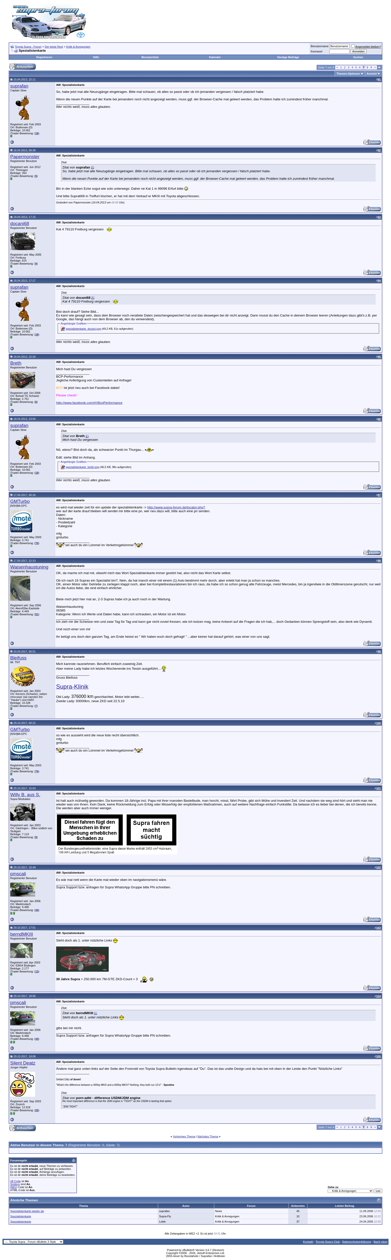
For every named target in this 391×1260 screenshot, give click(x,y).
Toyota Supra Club (328, 1241)
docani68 (19, 223)
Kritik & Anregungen (78, 46)
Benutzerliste (150, 57)
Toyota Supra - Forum (28, 46)
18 (36, 133)
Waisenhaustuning (29, 567)
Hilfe (96, 57)
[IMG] (13, 1187)
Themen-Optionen (348, 73)
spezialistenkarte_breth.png (82, 467)
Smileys (15, 1184)
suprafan (19, 86)
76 (36, 543)
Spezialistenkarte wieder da (27, 1211)
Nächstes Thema (207, 1136)
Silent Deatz (22, 1063)
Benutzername (320, 46)
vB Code (15, 1181)
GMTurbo (20, 501)
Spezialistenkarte (20, 1216)
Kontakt (308, 1241)
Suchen (358, 57)
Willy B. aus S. (25, 794)
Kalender (215, 57)
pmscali (18, 873)
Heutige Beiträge (288, 57)
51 (36, 614)
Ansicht (372, 73)
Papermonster (24, 156)
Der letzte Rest (54, 46)
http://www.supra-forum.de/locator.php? (176, 507)
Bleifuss (18, 657)
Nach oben (381, 1241)
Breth (15, 363)
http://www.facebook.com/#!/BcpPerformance (89, 403)
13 (36, 971)
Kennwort (316, 51)
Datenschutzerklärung (356, 1241)
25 (36, 1110)
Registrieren (44, 57)
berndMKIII (21, 934)
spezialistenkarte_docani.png (83, 328)
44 (36, 910)
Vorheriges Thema (184, 1136)
